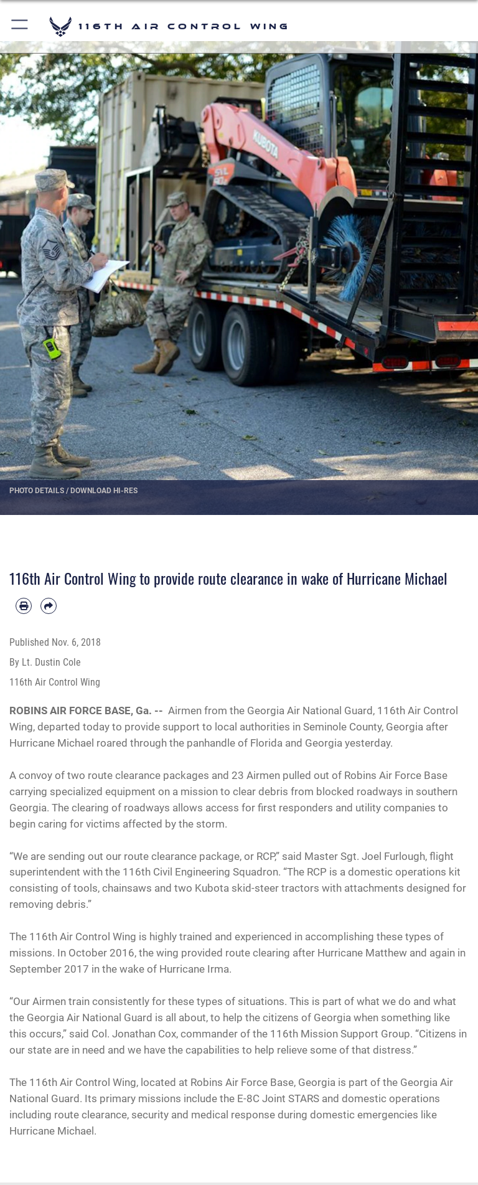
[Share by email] (48, 606)
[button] (20, 26)
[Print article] (24, 606)
